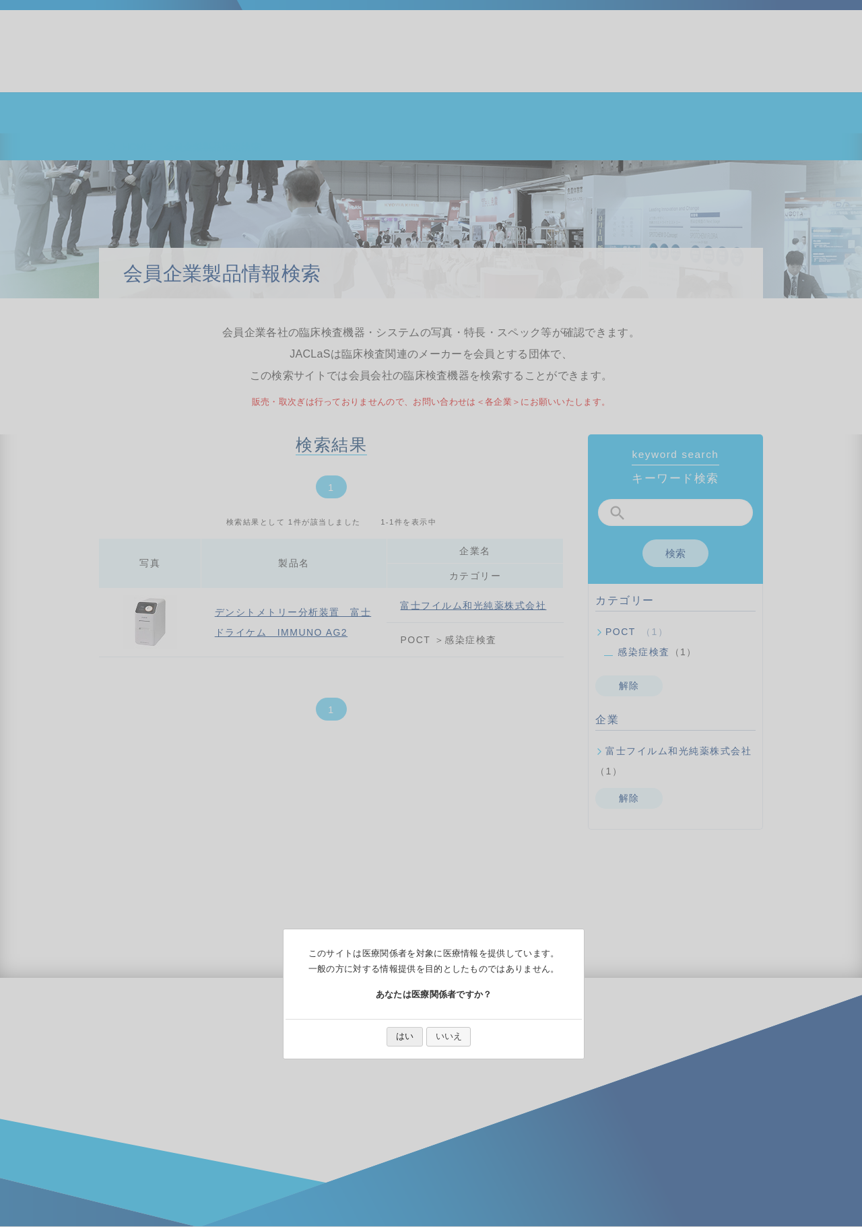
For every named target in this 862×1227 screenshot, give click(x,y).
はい (404, 1036)
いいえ (449, 1036)
